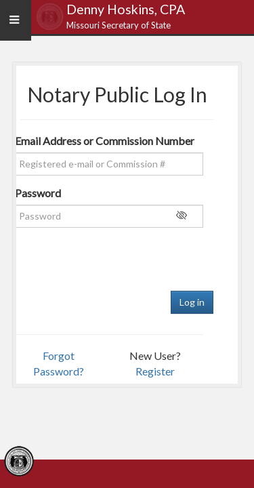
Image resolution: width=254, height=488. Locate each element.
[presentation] (106, 264)
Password (35, 192)
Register (155, 371)
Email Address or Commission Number (102, 140)
